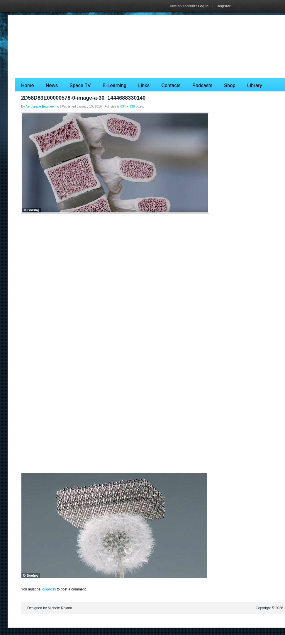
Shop (229, 85)
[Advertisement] (142, 259)
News (52, 85)
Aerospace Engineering (42, 106)
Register (223, 6)
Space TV (80, 85)
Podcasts (202, 85)
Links (144, 85)
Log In (188, 6)
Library (254, 85)
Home (27, 85)
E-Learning (114, 85)
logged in (49, 589)
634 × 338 (127, 106)
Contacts (171, 85)
